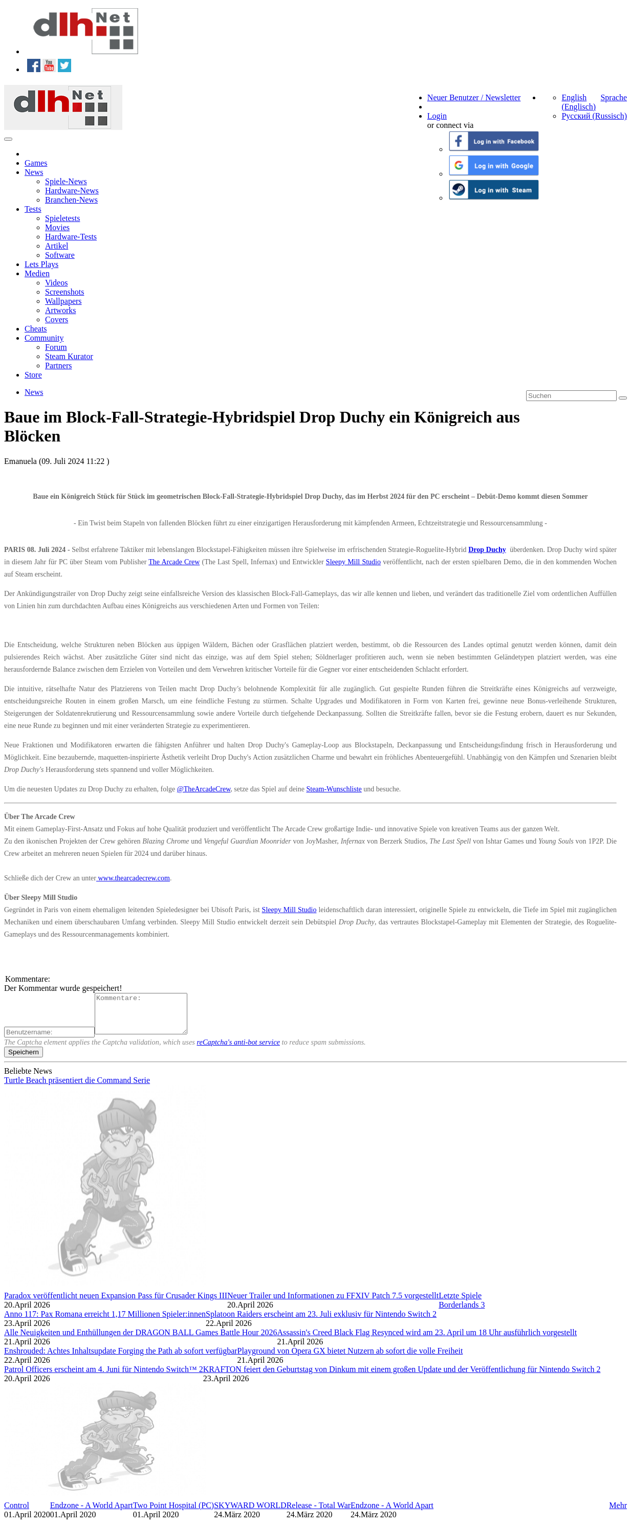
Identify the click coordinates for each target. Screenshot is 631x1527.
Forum (56, 347)
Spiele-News (66, 181)
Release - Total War (319, 1513)
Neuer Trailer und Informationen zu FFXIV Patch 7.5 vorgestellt (333, 1303)
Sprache (613, 97)
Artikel (56, 245)
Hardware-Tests (71, 236)
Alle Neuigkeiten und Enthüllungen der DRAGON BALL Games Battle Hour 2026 (140, 1340)
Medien (37, 273)
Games (36, 163)
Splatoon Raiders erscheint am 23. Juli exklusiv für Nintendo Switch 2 (321, 1321)
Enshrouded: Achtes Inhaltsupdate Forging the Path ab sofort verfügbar (120, 1358)
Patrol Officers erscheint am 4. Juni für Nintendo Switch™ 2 (103, 1377)
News (34, 172)
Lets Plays (41, 264)
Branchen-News (71, 199)
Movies (57, 227)
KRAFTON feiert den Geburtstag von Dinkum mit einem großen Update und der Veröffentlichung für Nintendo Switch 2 (402, 1377)
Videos (56, 282)
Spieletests (62, 218)
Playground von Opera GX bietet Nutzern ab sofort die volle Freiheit (350, 1358)
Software (60, 255)
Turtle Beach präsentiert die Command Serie (77, 1087)
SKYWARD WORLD (250, 1513)
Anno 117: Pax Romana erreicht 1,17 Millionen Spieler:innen (105, 1321)
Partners (58, 365)
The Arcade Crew (174, 562)
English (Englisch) (578, 102)
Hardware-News (72, 190)
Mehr (618, 1513)
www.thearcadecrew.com (133, 878)
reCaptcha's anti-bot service (238, 1050)
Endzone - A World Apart (91, 1513)
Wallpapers (63, 301)
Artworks (60, 310)
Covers (56, 319)
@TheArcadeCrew (204, 789)
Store (33, 374)
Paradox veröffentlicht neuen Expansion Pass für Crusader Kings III (115, 1303)
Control (16, 1513)
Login (437, 116)
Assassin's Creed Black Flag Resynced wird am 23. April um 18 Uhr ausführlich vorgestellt (427, 1340)
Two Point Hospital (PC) (173, 1513)
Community (44, 338)
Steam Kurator (69, 356)
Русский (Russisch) (594, 116)
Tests (33, 209)
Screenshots (64, 291)
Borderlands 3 (462, 1312)
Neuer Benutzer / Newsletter (474, 97)
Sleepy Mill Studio (353, 562)
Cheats (36, 328)
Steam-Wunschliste (333, 789)
